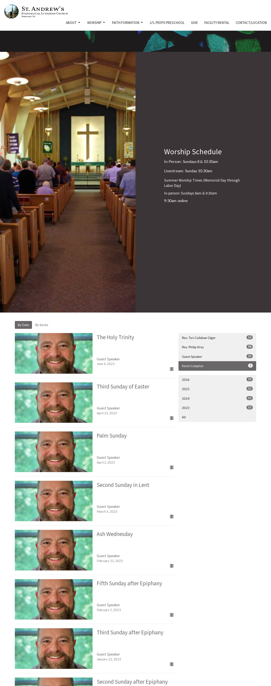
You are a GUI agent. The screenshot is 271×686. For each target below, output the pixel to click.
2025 (217, 389)
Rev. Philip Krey (217, 347)
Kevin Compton (217, 366)
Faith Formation (128, 22)
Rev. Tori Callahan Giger (217, 337)
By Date (23, 325)
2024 (217, 398)
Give (194, 22)
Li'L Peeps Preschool (167, 22)
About (73, 22)
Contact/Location (251, 22)
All (184, 417)
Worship (96, 22)
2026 (217, 379)
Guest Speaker (217, 356)
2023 (217, 407)
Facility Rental (216, 22)
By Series (41, 325)
